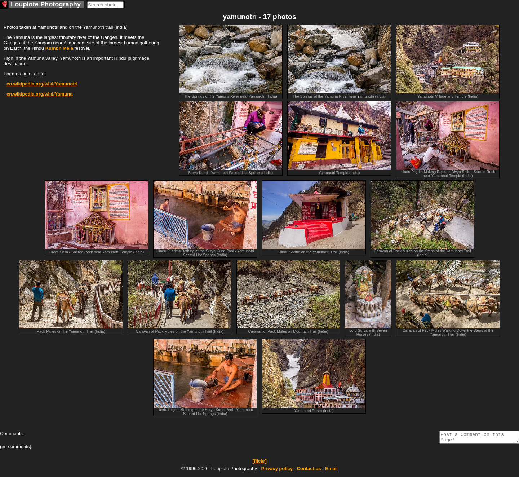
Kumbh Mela (59, 48)
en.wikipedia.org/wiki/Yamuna (39, 94)
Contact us (309, 470)
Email (331, 470)
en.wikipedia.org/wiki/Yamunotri (41, 84)
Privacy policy (276, 470)
